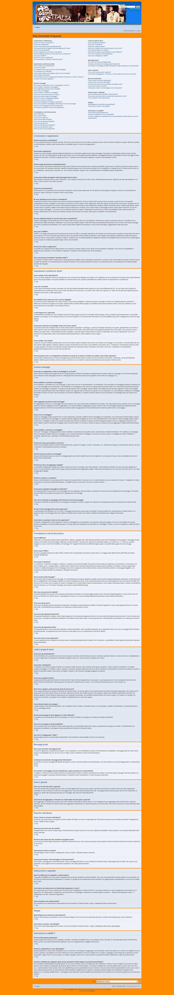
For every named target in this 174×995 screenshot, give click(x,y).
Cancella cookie (120, 986)
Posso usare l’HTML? (40, 115)
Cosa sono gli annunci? (41, 123)
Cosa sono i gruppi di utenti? (96, 46)
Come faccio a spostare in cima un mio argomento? (49, 107)
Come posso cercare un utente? (97, 86)
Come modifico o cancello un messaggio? (46, 87)
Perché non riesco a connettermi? (44, 42)
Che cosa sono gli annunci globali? (44, 121)
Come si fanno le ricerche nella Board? (99, 80)
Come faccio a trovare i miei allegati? (99, 106)
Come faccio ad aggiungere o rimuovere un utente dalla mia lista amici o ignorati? (112, 74)
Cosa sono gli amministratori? (97, 42)
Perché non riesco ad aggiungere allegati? (46, 98)
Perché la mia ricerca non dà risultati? (99, 82)
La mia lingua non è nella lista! (43, 71)
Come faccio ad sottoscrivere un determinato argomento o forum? (107, 96)
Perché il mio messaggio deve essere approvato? (48, 105)
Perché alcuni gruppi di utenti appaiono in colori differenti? (105, 52)
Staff (113, 986)
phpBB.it (92, 991)
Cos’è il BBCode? (39, 114)
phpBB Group (84, 940)
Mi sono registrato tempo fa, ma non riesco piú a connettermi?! (52, 54)
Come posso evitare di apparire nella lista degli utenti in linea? (52, 48)
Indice (38, 27)
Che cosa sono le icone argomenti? (44, 128)
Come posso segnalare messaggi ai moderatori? (48, 102)
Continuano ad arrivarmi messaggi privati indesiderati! (104, 64)
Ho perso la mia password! (42, 50)
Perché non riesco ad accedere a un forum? (47, 94)
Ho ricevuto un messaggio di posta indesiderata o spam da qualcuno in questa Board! (113, 65)
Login (138, 30)
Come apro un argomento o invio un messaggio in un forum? (52, 85)
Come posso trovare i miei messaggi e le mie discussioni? (105, 88)
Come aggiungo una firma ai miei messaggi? (47, 89)
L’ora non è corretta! (40, 67)
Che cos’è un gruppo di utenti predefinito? (100, 54)
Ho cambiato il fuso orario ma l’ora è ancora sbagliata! (50, 69)
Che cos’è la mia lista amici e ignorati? (99, 72)
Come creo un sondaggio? (41, 90)
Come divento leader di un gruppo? (98, 50)
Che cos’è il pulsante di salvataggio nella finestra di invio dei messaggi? (55, 103)
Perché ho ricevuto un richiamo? (43, 100)
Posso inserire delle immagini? (43, 119)
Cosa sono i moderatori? (95, 44)
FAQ (126, 30)
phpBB (71, 989)
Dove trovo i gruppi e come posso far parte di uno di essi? (105, 48)
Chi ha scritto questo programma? (98, 112)
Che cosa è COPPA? (40, 55)
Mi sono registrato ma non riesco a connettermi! (48, 52)
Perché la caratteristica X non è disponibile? (101, 114)
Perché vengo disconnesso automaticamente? (47, 46)
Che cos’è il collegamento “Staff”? (98, 55)
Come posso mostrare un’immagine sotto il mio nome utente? (52, 73)
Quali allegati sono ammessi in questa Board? (101, 104)
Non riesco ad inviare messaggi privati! (99, 62)
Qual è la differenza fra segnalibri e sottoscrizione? (103, 94)
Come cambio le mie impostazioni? (44, 65)
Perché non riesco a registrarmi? (43, 57)
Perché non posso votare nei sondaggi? (45, 96)
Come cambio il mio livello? (42, 75)
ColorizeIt (108, 989)
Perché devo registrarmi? (41, 44)
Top (37, 146)
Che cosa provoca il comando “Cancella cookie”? (48, 59)
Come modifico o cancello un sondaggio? (46, 92)
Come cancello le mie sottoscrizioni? (99, 98)
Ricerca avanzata (135, 8)
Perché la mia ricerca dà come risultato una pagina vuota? (105, 84)
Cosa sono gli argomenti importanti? (44, 125)
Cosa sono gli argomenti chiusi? (43, 127)
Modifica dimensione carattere (138, 27)
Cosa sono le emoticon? (41, 117)
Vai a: (93, 981)
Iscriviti (132, 30)
